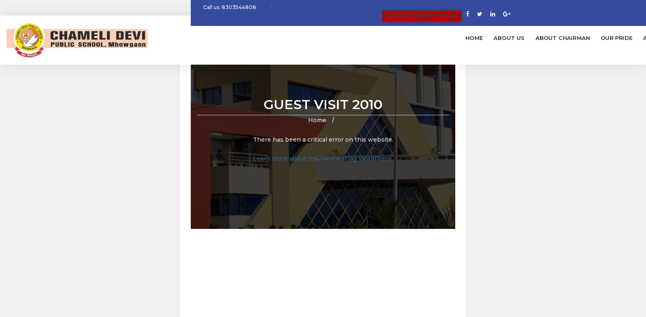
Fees (445, 38)
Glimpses (520, 38)
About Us (260, 38)
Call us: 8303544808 (233, 10)
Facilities (479, 38)
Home (225, 38)
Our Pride (367, 38)
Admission (411, 38)
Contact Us (565, 38)
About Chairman (313, 38)
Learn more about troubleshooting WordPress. (323, 158)
